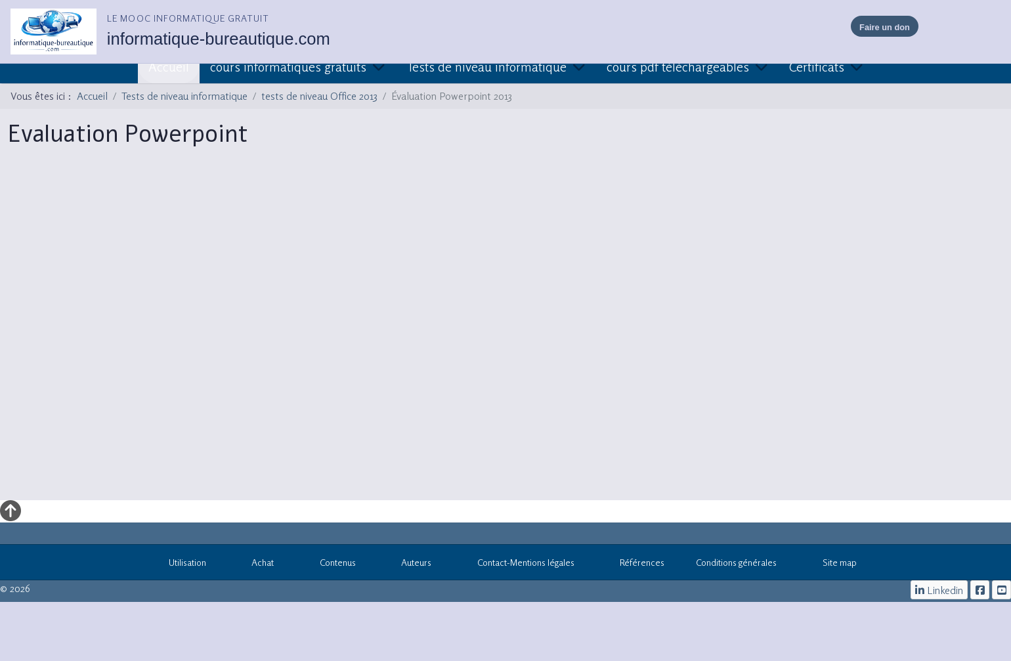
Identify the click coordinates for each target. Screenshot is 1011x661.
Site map (832, 564)
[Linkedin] (939, 589)
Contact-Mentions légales (518, 564)
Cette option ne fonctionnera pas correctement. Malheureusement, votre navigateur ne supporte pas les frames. (505, 332)
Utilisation (180, 564)
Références (635, 564)
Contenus (330, 564)
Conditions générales (736, 562)
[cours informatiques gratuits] (1001, 589)
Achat (256, 564)
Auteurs (409, 564)
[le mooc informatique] (979, 589)
